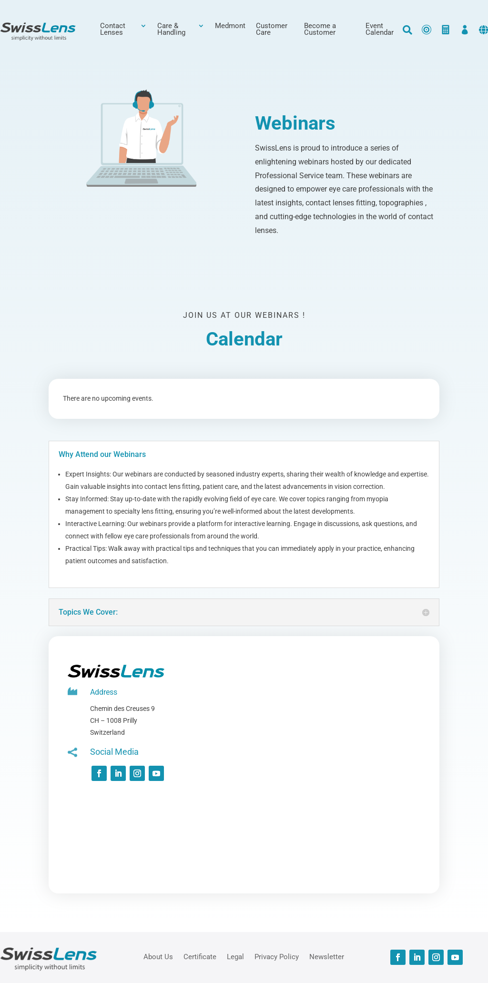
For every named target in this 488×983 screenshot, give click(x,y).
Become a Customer (320, 29)
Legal (235, 956)
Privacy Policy (276, 956)
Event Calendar (380, 29)
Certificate (199, 956)
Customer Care (271, 29)
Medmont (230, 26)
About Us (158, 956)
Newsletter (326, 956)
